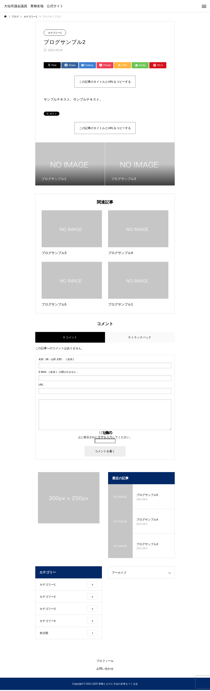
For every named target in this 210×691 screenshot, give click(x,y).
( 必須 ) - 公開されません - (58, 372)
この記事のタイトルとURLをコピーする (105, 81)
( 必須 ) (56, 359)
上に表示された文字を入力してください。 (105, 437)
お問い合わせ (105, 669)
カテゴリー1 (55, 32)
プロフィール (105, 662)
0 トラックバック (140, 337)
